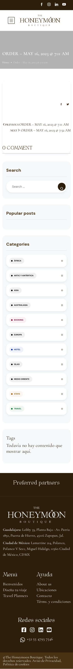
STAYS (17, 394)
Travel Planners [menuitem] (15, 595)
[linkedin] (58, 5)
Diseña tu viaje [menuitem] (15, 589)
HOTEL (17, 349)
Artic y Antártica (23, 275)
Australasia (21, 305)
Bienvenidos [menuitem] (13, 584)
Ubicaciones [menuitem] (47, 589)
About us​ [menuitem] (44, 584)
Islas (16, 364)
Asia (16, 290)
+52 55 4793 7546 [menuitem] (40, 639)
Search (13, 170)
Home (5, 62)
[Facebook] (43, 5)
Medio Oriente (21, 379)
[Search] (62, 187)
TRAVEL (17, 408)
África (17, 260)
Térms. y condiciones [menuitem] (54, 601)
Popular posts (20, 213)
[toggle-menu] (11, 20)
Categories (17, 244)
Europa (18, 334)
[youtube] (65, 5)
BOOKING (18, 320)
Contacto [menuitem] (44, 595)
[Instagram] (51, 5)
